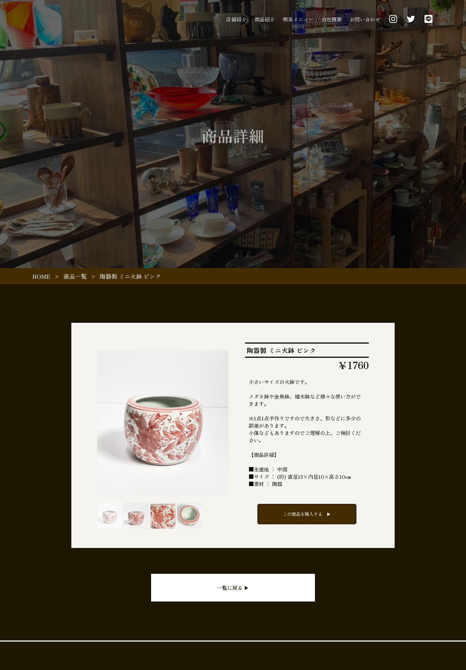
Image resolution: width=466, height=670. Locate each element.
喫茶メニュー (298, 19)
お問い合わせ (365, 19)
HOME (41, 276)
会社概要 (331, 19)
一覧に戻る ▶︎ (233, 587)
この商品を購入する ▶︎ (307, 514)
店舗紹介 (236, 19)
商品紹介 (264, 19)
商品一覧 (75, 276)
